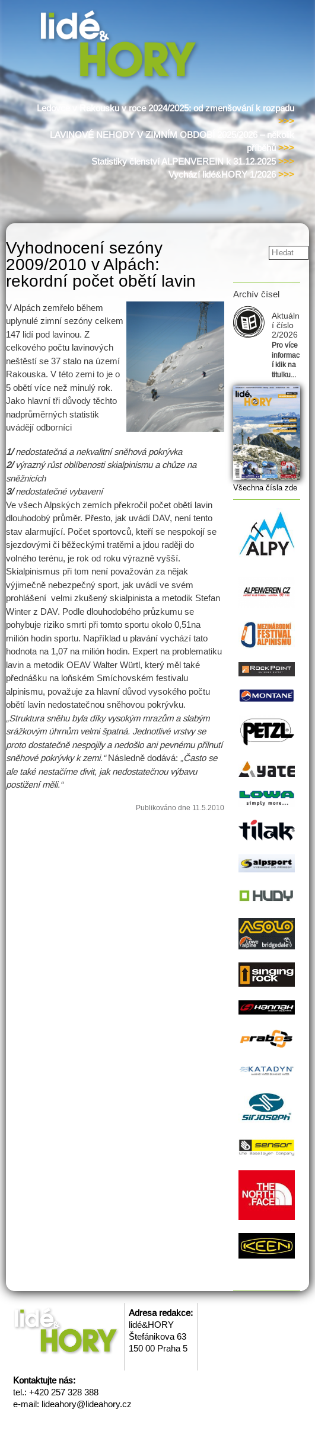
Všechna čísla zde (265, 487)
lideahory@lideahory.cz (87, 1404)
